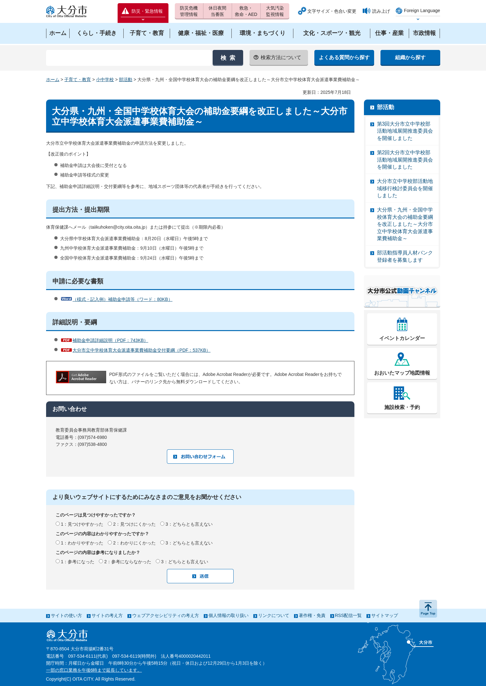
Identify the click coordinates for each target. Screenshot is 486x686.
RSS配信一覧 (348, 615)
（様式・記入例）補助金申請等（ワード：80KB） (122, 299)
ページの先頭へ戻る (428, 609)
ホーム (52, 79)
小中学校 (105, 79)
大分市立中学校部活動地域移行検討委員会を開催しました (405, 188)
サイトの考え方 (107, 615)
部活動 (125, 79)
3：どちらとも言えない (189, 524)
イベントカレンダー (402, 338)
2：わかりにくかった (134, 542)
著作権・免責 (312, 615)
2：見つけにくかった (134, 524)
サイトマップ (384, 615)
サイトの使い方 (66, 615)
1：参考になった (77, 561)
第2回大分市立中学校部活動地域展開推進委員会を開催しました (405, 160)
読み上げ (381, 11)
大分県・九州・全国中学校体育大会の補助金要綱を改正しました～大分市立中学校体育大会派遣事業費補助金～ (405, 224)
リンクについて (273, 615)
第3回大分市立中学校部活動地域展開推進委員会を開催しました (405, 131)
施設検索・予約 (402, 407)
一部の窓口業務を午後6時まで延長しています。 (94, 670)
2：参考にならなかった (127, 561)
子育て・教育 (77, 79)
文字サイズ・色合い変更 (331, 11)
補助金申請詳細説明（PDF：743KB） (110, 340)
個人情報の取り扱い (229, 615)
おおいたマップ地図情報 (402, 373)
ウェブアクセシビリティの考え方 (165, 615)
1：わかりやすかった (82, 542)
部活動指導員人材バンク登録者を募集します (405, 256)
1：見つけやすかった (82, 524)
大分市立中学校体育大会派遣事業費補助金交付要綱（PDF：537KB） (141, 350)
